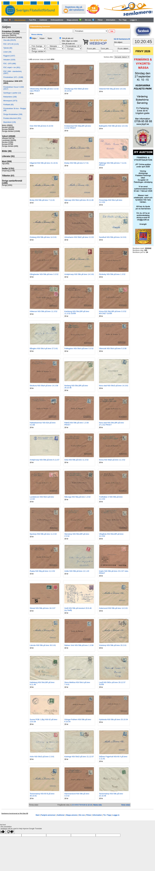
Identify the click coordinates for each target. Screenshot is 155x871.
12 (89, 805)
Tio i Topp (123, 20)
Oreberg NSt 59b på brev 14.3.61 (43, 237)
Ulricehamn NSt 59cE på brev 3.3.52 (79, 237)
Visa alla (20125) (9, 40)
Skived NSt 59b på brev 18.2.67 (42, 608)
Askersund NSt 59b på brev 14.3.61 (113, 608)
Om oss (89, 20)
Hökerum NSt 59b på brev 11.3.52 (43, 311)
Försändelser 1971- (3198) (13, 77)
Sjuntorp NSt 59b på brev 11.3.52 (43, 534)
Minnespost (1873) (10, 101)
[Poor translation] (10, 832)
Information (110, 20)
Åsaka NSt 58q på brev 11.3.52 (42, 571)
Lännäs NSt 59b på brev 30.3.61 (43, 645)
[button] (112, 31)
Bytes (50, 38)
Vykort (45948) (8, 136)
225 (145, 250)
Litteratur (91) (8, 156)
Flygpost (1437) (9, 56)
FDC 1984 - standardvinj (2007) (12, 72)
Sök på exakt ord (68, 44)
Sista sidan (125, 805)
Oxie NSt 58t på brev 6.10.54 (41, 126)
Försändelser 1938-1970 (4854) (12, 82)
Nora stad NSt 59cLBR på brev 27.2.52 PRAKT (111, 424)
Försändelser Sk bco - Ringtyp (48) (14, 109)
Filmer (100, 20)
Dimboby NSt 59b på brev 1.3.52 (112, 274)
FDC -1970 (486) (9, 64)
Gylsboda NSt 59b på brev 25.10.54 (113, 719)
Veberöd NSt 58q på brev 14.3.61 (112, 89)
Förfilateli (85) (8, 105)
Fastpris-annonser (48, 815)
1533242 (148, 248)
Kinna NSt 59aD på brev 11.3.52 (112, 460)
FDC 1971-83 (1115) (11, 44)
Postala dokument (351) (12, 118)
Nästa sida (97, 805)
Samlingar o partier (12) (12, 93)
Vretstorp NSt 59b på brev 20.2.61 (113, 645)
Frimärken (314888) (11, 31)
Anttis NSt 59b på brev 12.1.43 (76, 571)
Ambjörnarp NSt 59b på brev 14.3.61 (79, 274)
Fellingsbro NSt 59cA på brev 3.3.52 (78, 348)
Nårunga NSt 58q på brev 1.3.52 (77, 497)
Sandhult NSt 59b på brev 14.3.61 (112, 237)
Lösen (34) (7, 52)
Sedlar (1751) (8, 168)
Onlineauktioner (57, 20)
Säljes (34, 38)
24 (147, 252)
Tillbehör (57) (8, 175)
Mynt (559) (7, 161)
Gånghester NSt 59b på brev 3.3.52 (44, 274)
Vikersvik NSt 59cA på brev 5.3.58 (112, 348)
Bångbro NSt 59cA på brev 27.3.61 (44, 348)
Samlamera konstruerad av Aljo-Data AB (14, 813)
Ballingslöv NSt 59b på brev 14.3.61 (113, 126)
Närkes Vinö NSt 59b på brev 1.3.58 (78, 645)
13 (91, 805)
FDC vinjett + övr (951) (11, 67)
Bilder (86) (6, 151)
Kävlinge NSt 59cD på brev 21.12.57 (79, 757)
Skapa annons (74, 20)
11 (86, 805)
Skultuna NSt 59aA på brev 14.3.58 (44, 386)
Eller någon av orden (70, 41)
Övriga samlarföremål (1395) (12, 182)
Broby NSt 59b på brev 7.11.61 (42, 200)
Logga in (133, 20)
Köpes (42, 38)
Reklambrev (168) (10, 97)
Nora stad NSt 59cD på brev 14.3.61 (113, 386)
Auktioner (43, 20)
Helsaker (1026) (9, 60)
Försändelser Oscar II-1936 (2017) (13, 88)
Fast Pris (32, 20)
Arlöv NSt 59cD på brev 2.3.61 (42, 757)
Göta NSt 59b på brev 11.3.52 (76, 460)
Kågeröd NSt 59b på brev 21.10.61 (44, 163)
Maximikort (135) (9, 122)
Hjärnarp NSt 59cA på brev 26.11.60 (79, 200)
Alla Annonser (20, 20)
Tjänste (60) (7, 48)
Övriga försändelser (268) (12, 114)
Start (7, 20)
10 (84, 805)
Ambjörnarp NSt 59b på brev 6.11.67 (44, 460)
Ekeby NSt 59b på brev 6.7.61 (76, 163)
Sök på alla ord (67, 38)
